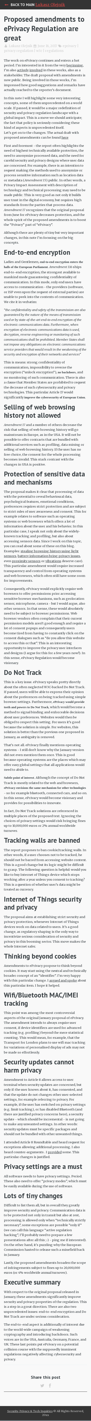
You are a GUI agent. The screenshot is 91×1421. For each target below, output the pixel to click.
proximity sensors (26, 561)
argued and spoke (63, 980)
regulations (54, 51)
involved (35, 70)
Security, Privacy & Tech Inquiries (30, 1411)
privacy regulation (18, 51)
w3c (39, 51)
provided (55, 1152)
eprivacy (69, 46)
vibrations (53, 561)
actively (23, 70)
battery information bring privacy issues (49, 556)
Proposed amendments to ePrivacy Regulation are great (44, 28)
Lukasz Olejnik (50, 4)
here (64, 137)
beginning (74, 65)
